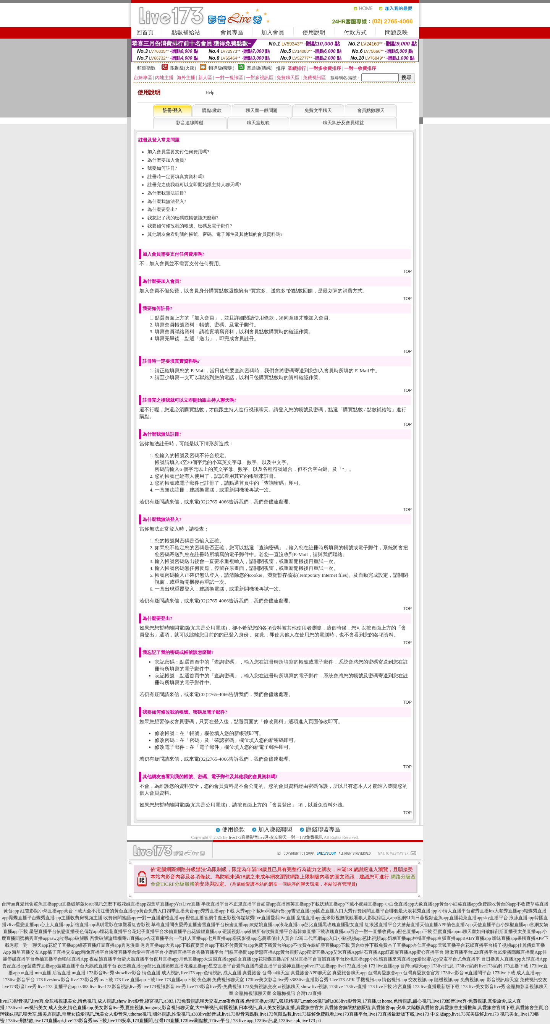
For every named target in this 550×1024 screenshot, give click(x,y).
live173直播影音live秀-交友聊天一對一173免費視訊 (276, 837)
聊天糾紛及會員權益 (343, 122)
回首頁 (145, 32)
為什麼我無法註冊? (166, 193)
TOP (407, 271)
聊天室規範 (258, 122)
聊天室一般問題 (262, 110)
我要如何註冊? (162, 168)
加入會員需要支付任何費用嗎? (178, 151)
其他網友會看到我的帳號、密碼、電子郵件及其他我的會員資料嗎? (214, 234)
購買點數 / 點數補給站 (367, 409)
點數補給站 (185, 32)
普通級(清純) (260, 68)
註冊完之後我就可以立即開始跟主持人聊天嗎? (194, 184)
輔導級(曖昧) (222, 68)
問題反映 (396, 32)
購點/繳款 (212, 110)
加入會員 (272, 32)
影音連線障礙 (190, 122)
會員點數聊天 (371, 110)
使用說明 (313, 32)
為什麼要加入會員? (166, 160)
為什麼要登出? (162, 209)
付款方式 (355, 32)
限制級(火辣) (183, 68)
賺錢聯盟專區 (323, 829)
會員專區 (231, 32)
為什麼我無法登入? (166, 201)
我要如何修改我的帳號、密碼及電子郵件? (189, 226)
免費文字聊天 (318, 110)
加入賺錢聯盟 (275, 829)
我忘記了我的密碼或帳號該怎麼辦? (182, 218)
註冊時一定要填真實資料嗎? (175, 176)
